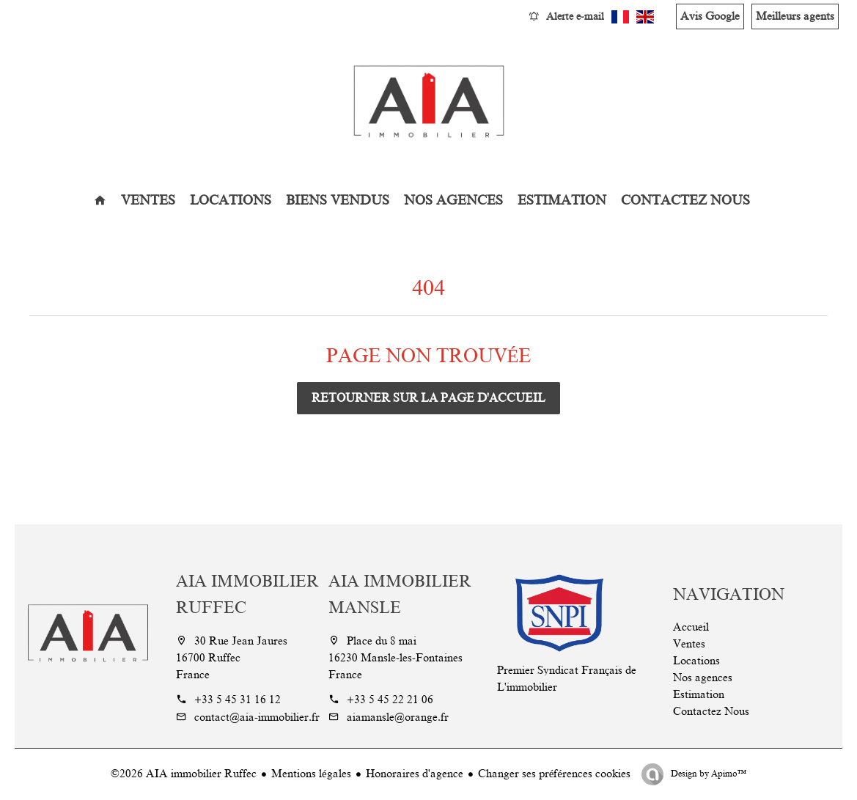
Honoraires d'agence (414, 773)
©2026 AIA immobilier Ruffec (184, 773)
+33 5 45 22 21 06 (390, 699)
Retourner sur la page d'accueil (428, 398)
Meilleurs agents (795, 16)
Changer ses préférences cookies (554, 773)
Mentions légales (311, 773)
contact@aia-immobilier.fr (257, 717)
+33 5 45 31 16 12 (237, 699)
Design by (707, 773)
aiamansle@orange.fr (398, 717)
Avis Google (710, 16)
